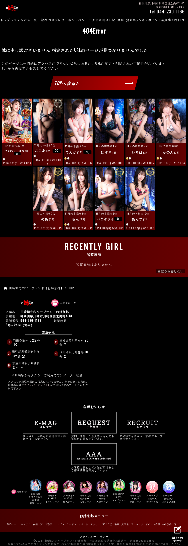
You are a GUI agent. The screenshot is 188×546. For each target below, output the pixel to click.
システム (17, 20)
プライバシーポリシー (94, 534)
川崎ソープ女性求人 (152, 491)
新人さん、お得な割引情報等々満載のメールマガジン (45, 426)
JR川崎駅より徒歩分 (74, 353)
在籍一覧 (30, 20)
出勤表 (42, 20)
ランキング (143, 20)
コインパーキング (36, 385)
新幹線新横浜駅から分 (26, 353)
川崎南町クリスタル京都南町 (36, 492)
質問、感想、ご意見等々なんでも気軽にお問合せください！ (94, 426)
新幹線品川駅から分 (74, 341)
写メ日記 (108, 20)
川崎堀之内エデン (119, 492)
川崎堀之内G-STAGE (69, 491)
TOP (5, 68)
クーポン (68, 20)
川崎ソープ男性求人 (169, 491)
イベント (81, 20)
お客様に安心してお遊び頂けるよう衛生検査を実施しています (94, 457)
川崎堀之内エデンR (136, 491)
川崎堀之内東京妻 (102, 491)
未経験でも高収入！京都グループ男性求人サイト (142, 426)
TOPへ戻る (66, 83)
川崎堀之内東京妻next (86, 491)
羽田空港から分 (26, 341)
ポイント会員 (158, 20)
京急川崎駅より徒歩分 (26, 365)
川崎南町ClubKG (52, 491)
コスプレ (54, 20)
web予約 (171, 20)
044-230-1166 (30, 320)
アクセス (95, 20)
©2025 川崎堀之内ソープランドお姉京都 (60, 538)
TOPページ (19, 523)
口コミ (171, 523)
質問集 (131, 20)
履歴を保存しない (170, 271)
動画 (120, 20)
